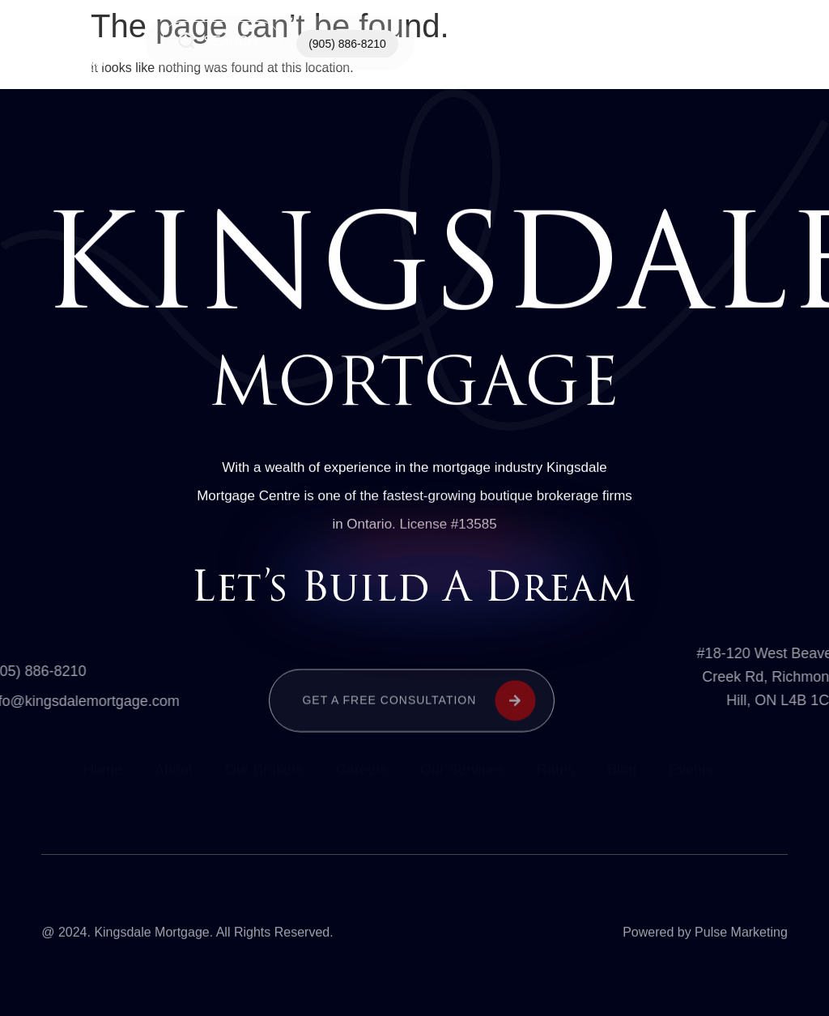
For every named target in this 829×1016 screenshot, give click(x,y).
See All (751, 43)
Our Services (582, 43)
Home (497, 43)
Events (691, 771)
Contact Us (667, 43)
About (174, 771)
